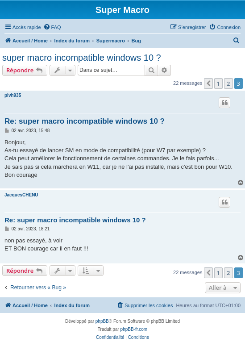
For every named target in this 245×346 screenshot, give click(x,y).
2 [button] (228, 83)
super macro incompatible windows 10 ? (81, 58)
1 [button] (218, 83)
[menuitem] (52, 27)
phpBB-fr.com (134, 329)
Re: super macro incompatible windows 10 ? (84, 121)
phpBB (102, 321)
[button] (208, 83)
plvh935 (12, 95)
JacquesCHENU (21, 194)
